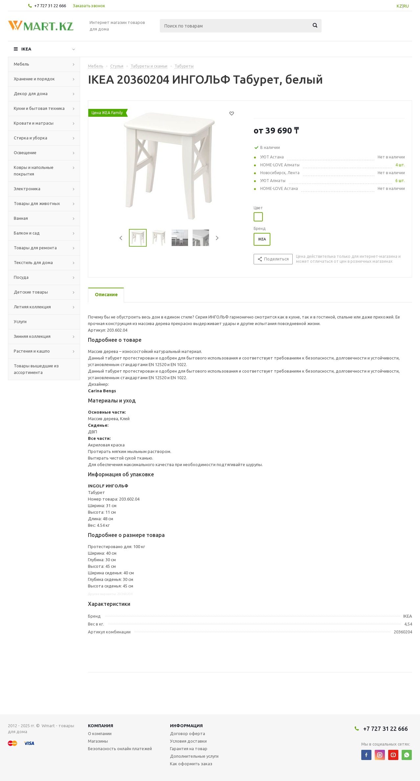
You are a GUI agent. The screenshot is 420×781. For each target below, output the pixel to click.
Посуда (21, 277)
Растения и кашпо (32, 351)
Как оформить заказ (191, 763)
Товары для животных (37, 203)
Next (217, 238)
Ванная (21, 218)
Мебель (21, 64)
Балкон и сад (27, 233)
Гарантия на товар (188, 748)
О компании (100, 733)
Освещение (25, 152)
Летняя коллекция (32, 306)
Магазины (98, 741)
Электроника (27, 188)
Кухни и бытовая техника (39, 108)
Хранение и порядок (34, 78)
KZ (399, 6)
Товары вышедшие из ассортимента (36, 369)
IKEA (26, 49)
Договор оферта (187, 733)
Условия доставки (188, 741)
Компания (100, 725)
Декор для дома (31, 93)
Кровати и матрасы (33, 123)
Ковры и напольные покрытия (33, 170)
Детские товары (31, 292)
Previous (121, 238)
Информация (186, 725)
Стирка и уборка (30, 137)
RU (406, 6)
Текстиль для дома (33, 262)
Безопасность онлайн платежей (120, 748)
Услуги (20, 321)
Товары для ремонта (35, 247)
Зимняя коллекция (32, 336)
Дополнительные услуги (194, 756)
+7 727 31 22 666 (50, 5)
